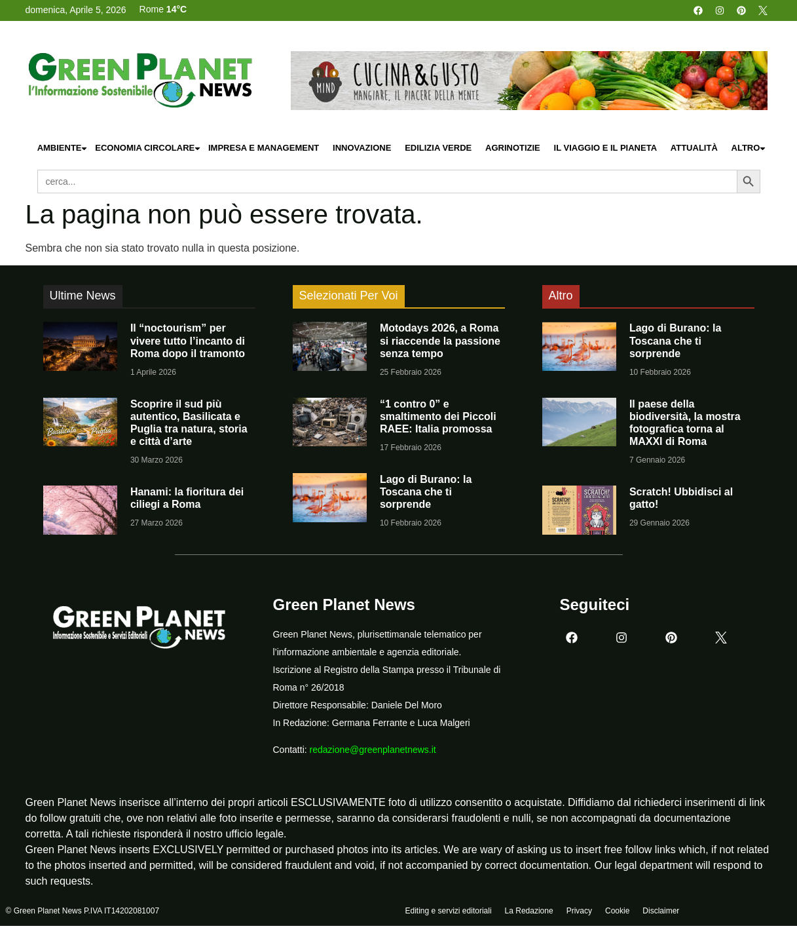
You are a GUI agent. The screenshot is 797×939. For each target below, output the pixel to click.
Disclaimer (660, 910)
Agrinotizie (512, 148)
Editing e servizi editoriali (448, 910)
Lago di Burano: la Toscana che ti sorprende (426, 492)
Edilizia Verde (438, 148)
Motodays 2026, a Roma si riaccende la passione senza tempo (440, 340)
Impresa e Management (263, 148)
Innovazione (362, 148)
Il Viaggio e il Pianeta (605, 148)
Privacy (579, 910)
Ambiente (62, 148)
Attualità (694, 148)
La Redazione (529, 910)
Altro (749, 148)
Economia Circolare (148, 148)
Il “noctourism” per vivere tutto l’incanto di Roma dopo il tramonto (187, 340)
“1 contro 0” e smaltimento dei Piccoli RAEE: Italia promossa (438, 416)
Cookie (617, 910)
